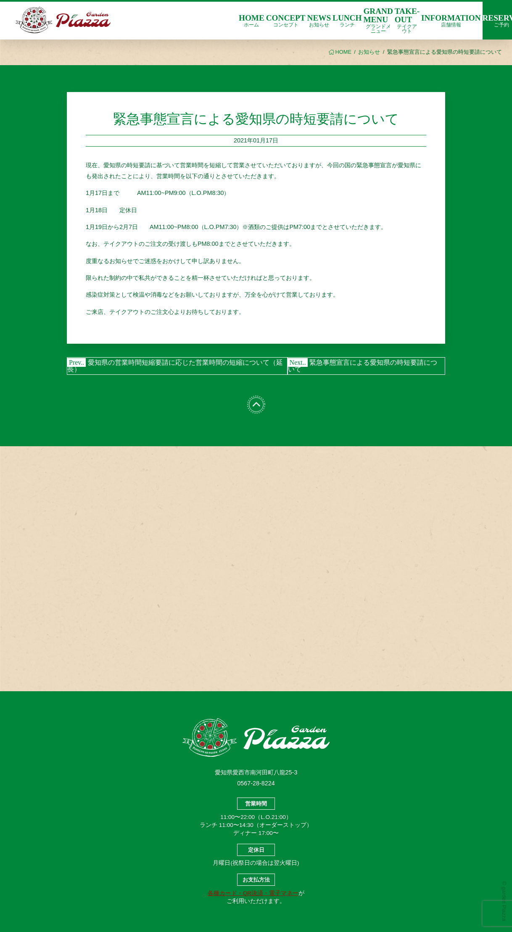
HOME (251, 20)
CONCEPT (286, 20)
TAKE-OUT (407, 20)
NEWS (319, 20)
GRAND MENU (378, 20)
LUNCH (347, 20)
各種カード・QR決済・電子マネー (253, 893)
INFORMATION (450, 20)
